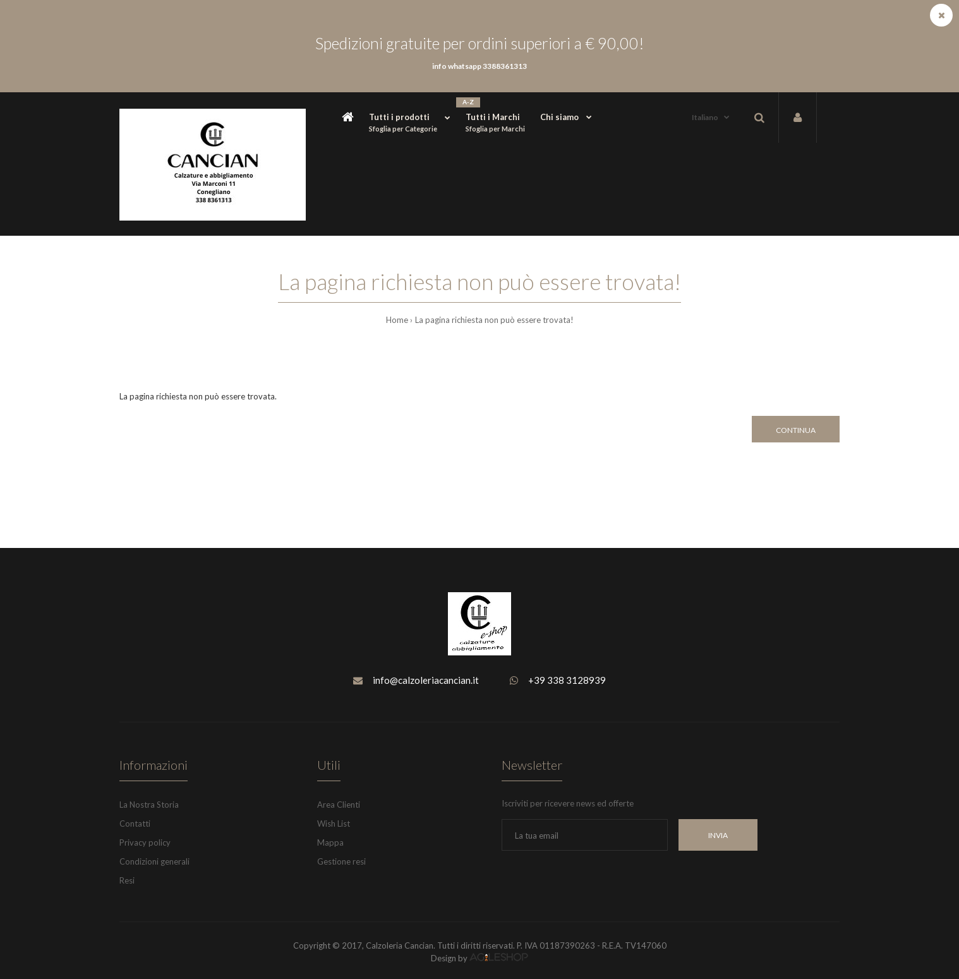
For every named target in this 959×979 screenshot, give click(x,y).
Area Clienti (338, 805)
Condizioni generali (154, 861)
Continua (796, 430)
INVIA (718, 835)
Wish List (333, 823)
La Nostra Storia (149, 805)
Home (397, 320)
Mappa (330, 842)
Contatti (134, 823)
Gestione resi (341, 861)
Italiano (705, 117)
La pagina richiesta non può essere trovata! (494, 320)
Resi (127, 880)
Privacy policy (145, 842)
